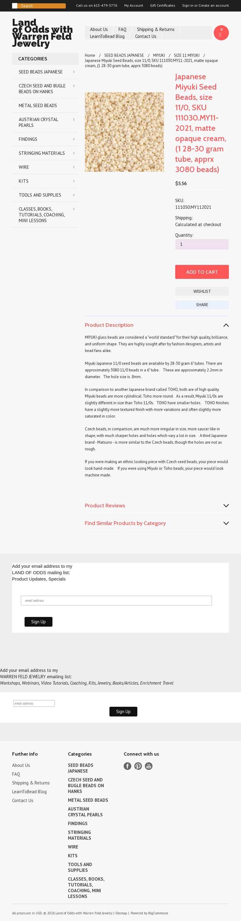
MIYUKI (159, 55)
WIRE (24, 167)
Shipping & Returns (156, 29)
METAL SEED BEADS (38, 105)
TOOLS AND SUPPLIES (40, 195)
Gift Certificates (162, 5)
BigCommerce (158, 913)
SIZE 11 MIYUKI (186, 55)
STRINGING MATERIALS (42, 153)
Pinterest (138, 766)
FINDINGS (28, 139)
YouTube (148, 766)
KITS (23, 181)
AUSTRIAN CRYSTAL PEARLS (38, 122)
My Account (133, 5)
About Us (99, 29)
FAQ (122, 29)
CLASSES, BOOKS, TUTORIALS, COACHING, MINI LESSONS (42, 214)
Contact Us (145, 36)
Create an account (214, 5)
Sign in (187, 5)
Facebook (127, 766)
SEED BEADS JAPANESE (41, 72)
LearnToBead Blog (107, 36)
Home (90, 55)
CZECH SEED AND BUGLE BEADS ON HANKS (42, 88)
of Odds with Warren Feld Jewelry (45, 34)
